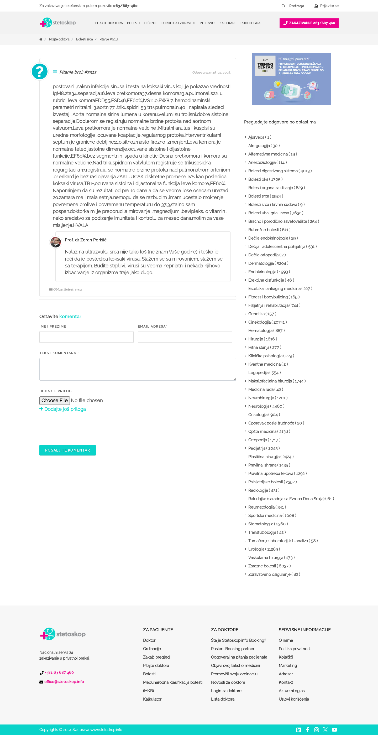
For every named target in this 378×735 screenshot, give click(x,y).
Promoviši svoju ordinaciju (234, 674)
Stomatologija (260, 524)
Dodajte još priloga (62, 409)
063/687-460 (125, 6)
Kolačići (286, 657)
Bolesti (149, 674)
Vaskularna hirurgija (265, 557)
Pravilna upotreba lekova (270, 473)
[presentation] (79, 428)
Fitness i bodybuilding (268, 297)
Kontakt (286, 682)
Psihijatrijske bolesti (265, 482)
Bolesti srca (84, 39)
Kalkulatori (152, 699)
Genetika (256, 314)
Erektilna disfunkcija (266, 280)
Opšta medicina (262, 431)
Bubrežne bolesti (263, 229)
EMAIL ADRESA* (152, 326)
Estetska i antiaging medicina (274, 288)
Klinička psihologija (265, 356)
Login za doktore (226, 691)
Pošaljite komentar (67, 450)
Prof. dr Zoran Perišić (86, 239)
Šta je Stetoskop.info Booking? (238, 640)
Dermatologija (261, 263)
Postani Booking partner (232, 648)
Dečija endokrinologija (268, 238)
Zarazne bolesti (262, 566)
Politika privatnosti (295, 648)
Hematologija (260, 330)
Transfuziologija (262, 532)
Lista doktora (222, 699)
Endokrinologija (262, 272)
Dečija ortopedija (263, 255)
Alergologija (259, 145)
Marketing (288, 665)
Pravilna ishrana (262, 465)
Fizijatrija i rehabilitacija (268, 305)
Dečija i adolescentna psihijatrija (276, 246)
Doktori (149, 640)
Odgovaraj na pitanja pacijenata (239, 657)
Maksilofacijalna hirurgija (270, 381)
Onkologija (257, 414)
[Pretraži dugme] (283, 6)
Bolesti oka (258, 179)
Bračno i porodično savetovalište (277, 221)
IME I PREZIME (52, 326)
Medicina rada (261, 389)
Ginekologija (259, 322)
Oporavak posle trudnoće (271, 423)
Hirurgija (255, 339)
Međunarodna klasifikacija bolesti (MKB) (172, 686)
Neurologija (258, 406)
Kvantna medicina (264, 364)
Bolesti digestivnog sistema (273, 171)
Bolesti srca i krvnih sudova (272, 204)
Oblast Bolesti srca (65, 289)
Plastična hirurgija (264, 456)
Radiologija (258, 490)
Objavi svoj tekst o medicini (235, 665)
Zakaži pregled (156, 657)
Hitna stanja (258, 347)
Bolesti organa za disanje (270, 187)
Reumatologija (261, 507)
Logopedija (258, 372)
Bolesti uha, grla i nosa (268, 213)
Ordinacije (152, 648)
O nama (286, 640)
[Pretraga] (300, 6)
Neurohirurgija (261, 398)
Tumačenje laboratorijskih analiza (278, 541)
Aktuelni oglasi (292, 691)
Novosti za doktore (228, 682)
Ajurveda (256, 137)
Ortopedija (257, 440)
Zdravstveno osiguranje (269, 574)
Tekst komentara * (59, 353)
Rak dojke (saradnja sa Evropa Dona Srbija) (286, 498)
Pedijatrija (256, 448)
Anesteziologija (262, 162)
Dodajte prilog (55, 391)
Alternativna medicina (268, 154)
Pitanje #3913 (108, 39)
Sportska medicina (265, 515)
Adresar (286, 674)
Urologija (256, 549)
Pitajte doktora (109, 23)
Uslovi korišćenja (294, 699)
